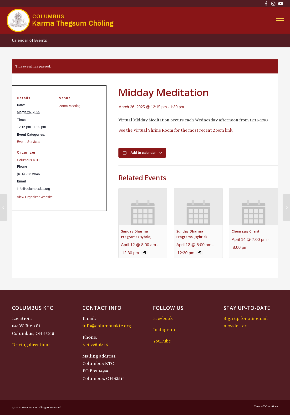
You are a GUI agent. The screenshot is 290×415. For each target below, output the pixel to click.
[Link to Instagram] (273, 3)
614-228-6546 (95, 344)
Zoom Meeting (69, 106)
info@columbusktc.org (106, 325)
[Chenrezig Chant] (3, 207)
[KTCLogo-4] (60, 20)
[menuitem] (278, 20)
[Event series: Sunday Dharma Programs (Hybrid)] (144, 252)
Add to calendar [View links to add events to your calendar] (143, 153)
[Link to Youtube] (280, 3)
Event (21, 142)
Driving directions (31, 344)
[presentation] (143, 206)
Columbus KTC (28, 160)
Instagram (164, 329)
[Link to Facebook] (266, 3)
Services (33, 142)
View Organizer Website (35, 197)
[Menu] (278, 20)
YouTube (162, 340)
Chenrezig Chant (245, 231)
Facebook (163, 318)
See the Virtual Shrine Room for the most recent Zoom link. (176, 130)
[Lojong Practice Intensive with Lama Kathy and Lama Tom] (286, 207)
